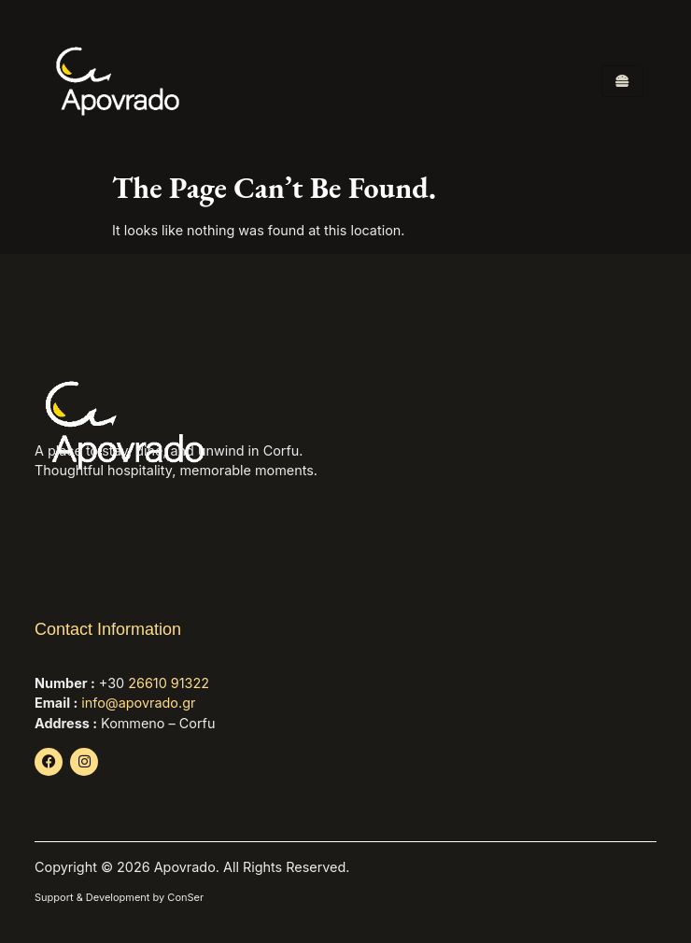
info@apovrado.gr (138, 703)
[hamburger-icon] (622, 81)
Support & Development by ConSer (119, 897)
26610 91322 (168, 683)
